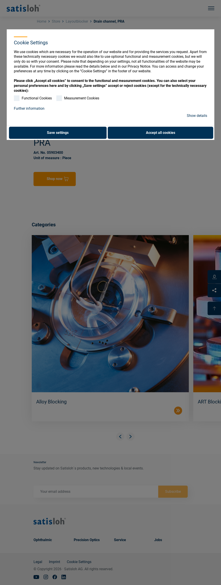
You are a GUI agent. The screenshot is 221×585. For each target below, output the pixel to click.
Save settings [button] (58, 133)
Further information (29, 108)
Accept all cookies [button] (160, 133)
